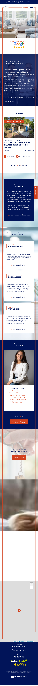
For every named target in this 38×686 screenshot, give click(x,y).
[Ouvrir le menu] (28, 7)
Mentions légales (17, 671)
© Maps (20, 642)
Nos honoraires (12, 673)
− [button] (31, 587)
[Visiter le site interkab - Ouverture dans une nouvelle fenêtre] (19, 661)
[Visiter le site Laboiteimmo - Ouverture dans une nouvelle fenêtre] (19, 679)
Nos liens (29, 671)
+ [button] (31, 584)
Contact (35, 192)
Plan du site (9, 671)
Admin (24, 671)
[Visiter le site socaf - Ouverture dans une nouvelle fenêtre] (20, 665)
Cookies (28, 673)
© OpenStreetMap (29, 642)
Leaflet (14, 642)
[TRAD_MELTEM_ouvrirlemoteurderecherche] (6, 7)
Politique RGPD (21, 673)
